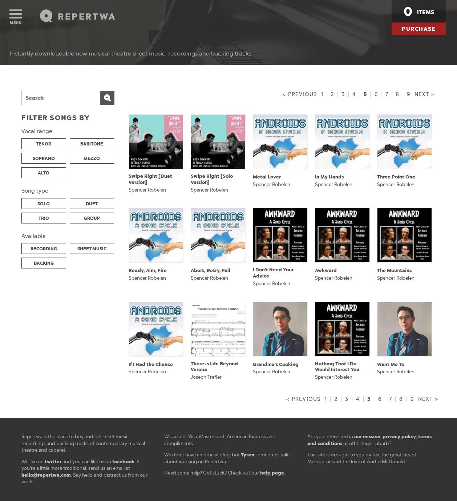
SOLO (43, 204)
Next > (424, 94)
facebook (123, 462)
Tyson (247, 455)
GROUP (92, 218)
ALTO (43, 173)
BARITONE (91, 144)
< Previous (300, 94)
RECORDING (44, 249)
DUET (92, 204)
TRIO (44, 218)
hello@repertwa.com (46, 475)
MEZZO (92, 158)
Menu (15, 17)
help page (272, 473)
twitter (53, 462)
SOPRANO (44, 158)
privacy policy (399, 437)
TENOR (43, 144)
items (419, 11)
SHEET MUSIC (91, 249)
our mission (367, 437)
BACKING (44, 263)
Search (107, 98)
